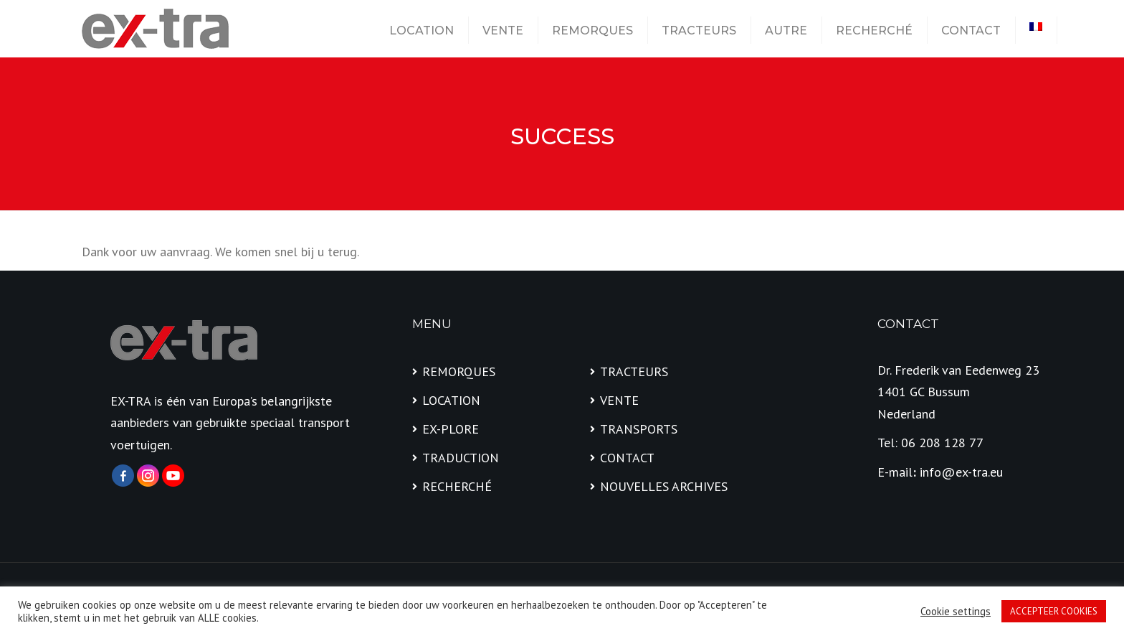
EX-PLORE (450, 429)
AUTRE (786, 30)
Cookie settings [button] (955, 611)
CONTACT (971, 30)
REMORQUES (592, 30)
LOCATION (421, 30)
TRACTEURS (699, 30)
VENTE (502, 30)
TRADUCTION (460, 457)
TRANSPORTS (638, 429)
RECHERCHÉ (874, 30)
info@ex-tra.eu (961, 472)
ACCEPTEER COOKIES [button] (1053, 611)
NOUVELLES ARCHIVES (664, 486)
